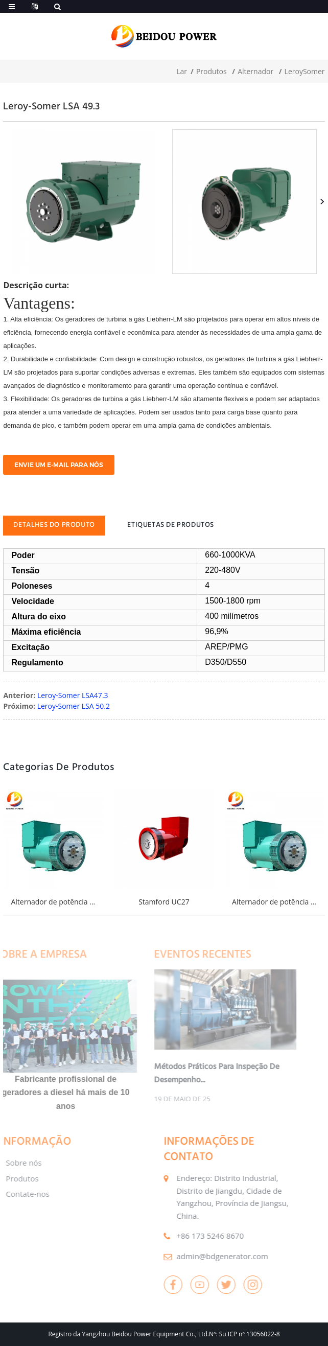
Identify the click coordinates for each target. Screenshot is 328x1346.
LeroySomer (305, 71)
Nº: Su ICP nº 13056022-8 (244, 1334)
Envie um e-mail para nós (58, 465)
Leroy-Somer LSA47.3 (72, 695)
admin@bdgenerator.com (202, 1256)
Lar (181, 71)
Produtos (211, 71)
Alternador (255, 71)
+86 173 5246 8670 (190, 1236)
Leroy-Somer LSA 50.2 (73, 706)
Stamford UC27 (164, 902)
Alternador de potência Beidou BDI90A (75, 902)
